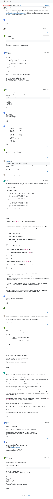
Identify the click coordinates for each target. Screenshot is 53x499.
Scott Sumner (7, 7)
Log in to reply (47, 5)
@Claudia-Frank (8, 8)
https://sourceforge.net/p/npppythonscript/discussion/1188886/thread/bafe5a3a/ (16, 13)
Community (9, 1)
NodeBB (26, 495)
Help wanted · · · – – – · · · (6, 5)
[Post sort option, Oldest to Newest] (44, 5)
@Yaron (7, 423)
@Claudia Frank (12, 7)
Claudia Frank (7, 52)
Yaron (6, 35)
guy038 (7, 180)
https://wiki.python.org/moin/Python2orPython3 (16, 447)
